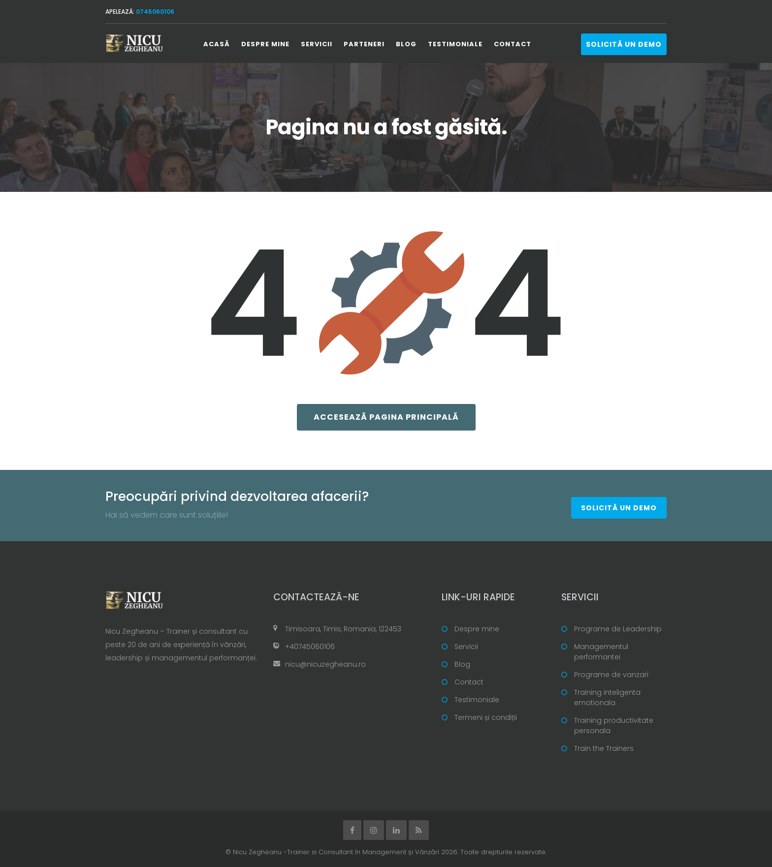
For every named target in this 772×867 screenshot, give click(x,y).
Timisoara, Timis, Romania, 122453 (343, 629)
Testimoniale (455, 44)
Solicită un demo (624, 44)
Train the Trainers (604, 748)
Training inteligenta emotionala (607, 697)
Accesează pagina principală (386, 417)
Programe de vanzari (611, 675)
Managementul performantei (601, 652)
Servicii (316, 44)
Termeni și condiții (485, 717)
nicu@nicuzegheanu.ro (325, 664)
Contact (512, 44)
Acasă (216, 44)
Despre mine (265, 44)
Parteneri (364, 44)
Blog (406, 44)
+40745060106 (310, 646)
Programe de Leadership (618, 629)
